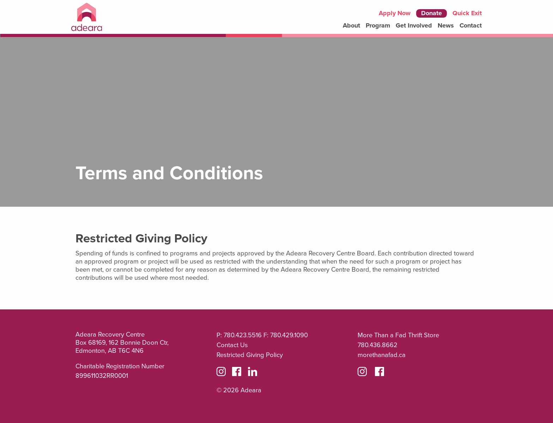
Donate (431, 13)
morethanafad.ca (382, 355)
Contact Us (232, 345)
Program (378, 25)
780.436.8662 (377, 345)
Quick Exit (467, 13)
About (351, 25)
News (446, 26)
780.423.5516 (243, 335)
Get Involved (414, 25)
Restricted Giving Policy (250, 355)
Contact (471, 25)
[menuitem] (351, 26)
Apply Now (395, 13)
